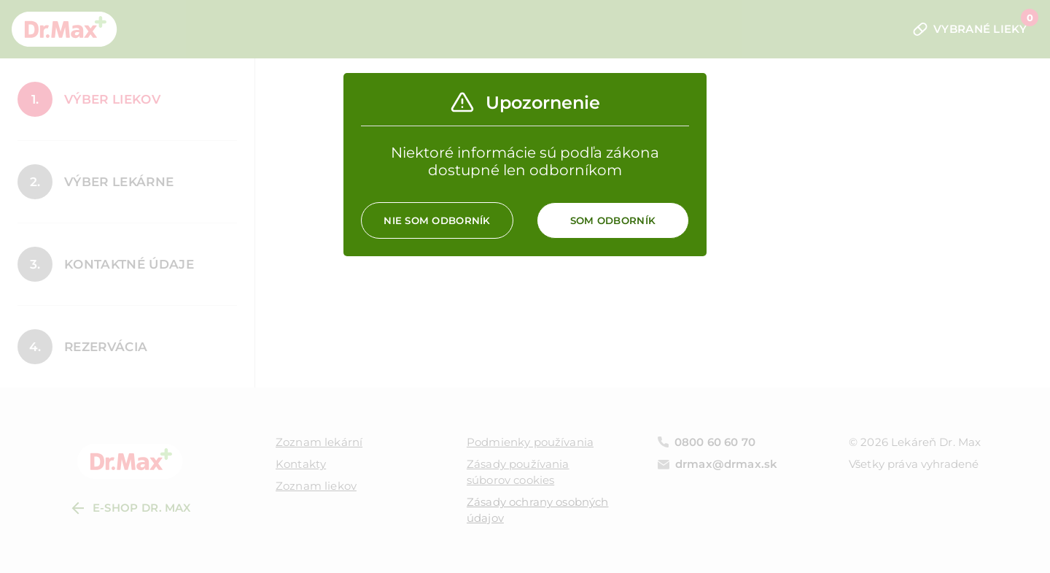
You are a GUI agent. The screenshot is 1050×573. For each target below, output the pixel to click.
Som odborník (613, 220)
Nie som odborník (437, 220)
